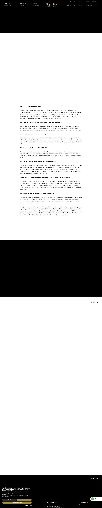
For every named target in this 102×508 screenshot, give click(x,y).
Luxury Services (78, 5)
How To (68, 5)
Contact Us (89, 5)
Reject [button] (9, 499)
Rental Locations (36, 4)
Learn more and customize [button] (17, 502)
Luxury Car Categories (7, 4)
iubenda (30, 505)
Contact (94, 1)
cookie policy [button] (10, 490)
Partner (88, 1)
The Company (81, 1)
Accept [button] (24, 499)
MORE (93, 302)
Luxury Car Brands (23, 4)
